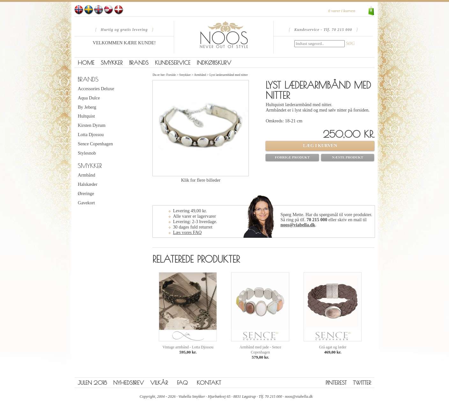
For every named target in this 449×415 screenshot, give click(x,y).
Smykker (112, 62)
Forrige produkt (292, 157)
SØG (350, 43)
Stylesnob (87, 153)
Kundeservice (172, 62)
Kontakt (209, 382)
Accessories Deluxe (96, 88)
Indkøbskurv (214, 62)
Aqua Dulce (89, 97)
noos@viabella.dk (297, 224)
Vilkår (159, 382)
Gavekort (86, 202)
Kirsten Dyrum (92, 125)
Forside (171, 74)
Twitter (362, 382)
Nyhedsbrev (128, 382)
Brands (139, 62)
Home (86, 62)
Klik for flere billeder (200, 180)
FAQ (182, 382)
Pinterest (336, 382)
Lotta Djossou (91, 134)
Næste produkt (347, 157)
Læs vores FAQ (187, 232)
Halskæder (88, 184)
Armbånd (86, 175)
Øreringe (86, 193)
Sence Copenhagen (95, 143)
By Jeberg (87, 107)
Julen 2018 (92, 382)
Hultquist (86, 116)
